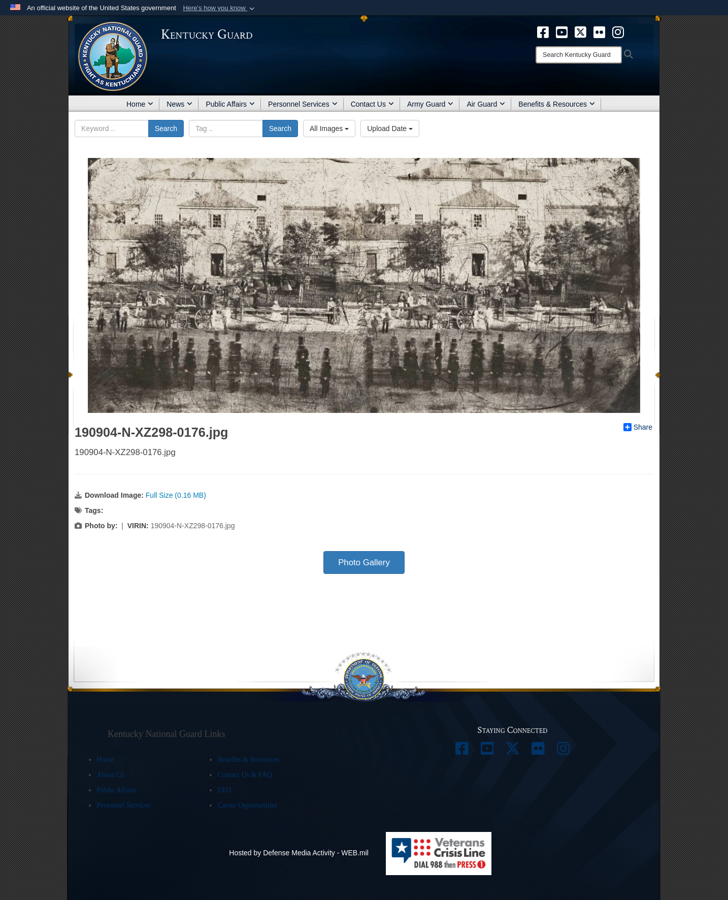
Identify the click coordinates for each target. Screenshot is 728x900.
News (179, 104)
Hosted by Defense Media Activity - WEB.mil (299, 853)
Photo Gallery (364, 562)
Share (637, 427)
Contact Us (372, 104)
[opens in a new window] (543, 31)
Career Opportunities (247, 805)
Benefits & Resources (556, 104)
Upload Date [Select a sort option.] (390, 128)
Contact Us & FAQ (244, 775)
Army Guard (430, 104)
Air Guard (486, 104)
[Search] (579, 54)
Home (139, 104)
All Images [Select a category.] (329, 128)
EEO (224, 790)
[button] (219, 8)
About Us (110, 775)
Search (166, 128)
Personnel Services (303, 104)
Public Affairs (230, 104)
